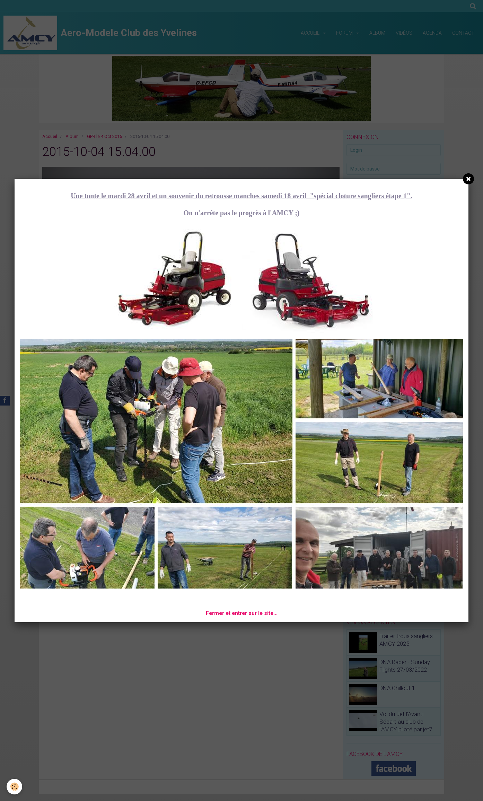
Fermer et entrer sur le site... (242, 613)
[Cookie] (15, 786)
